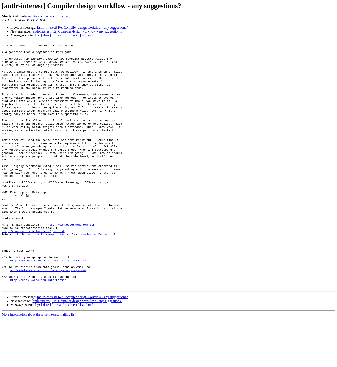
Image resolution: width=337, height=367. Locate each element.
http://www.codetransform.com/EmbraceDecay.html (76, 273)
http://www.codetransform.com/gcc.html (33, 269)
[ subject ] (72, 35)
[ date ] (46, 35)
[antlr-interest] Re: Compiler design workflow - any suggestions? (82, 27)
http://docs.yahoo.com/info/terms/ (38, 327)
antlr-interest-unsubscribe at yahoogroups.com (48, 316)
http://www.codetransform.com (71, 261)
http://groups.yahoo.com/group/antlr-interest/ (48, 304)
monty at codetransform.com (48, 16)
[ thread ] (58, 35)
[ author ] (86, 35)
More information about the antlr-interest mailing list (38, 363)
